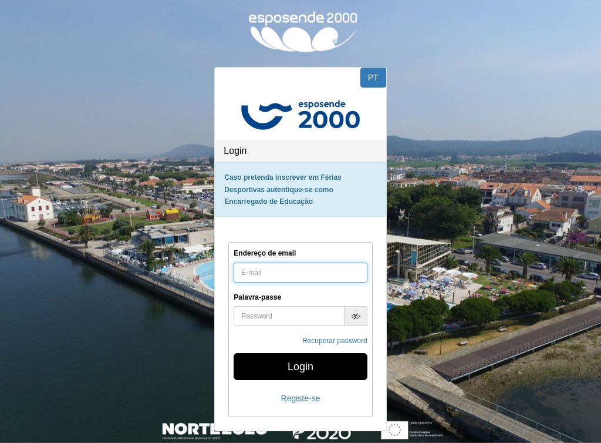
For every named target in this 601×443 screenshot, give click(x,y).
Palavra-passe (257, 297)
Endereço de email (265, 253)
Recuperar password (334, 341)
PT (373, 77)
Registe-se (300, 398)
